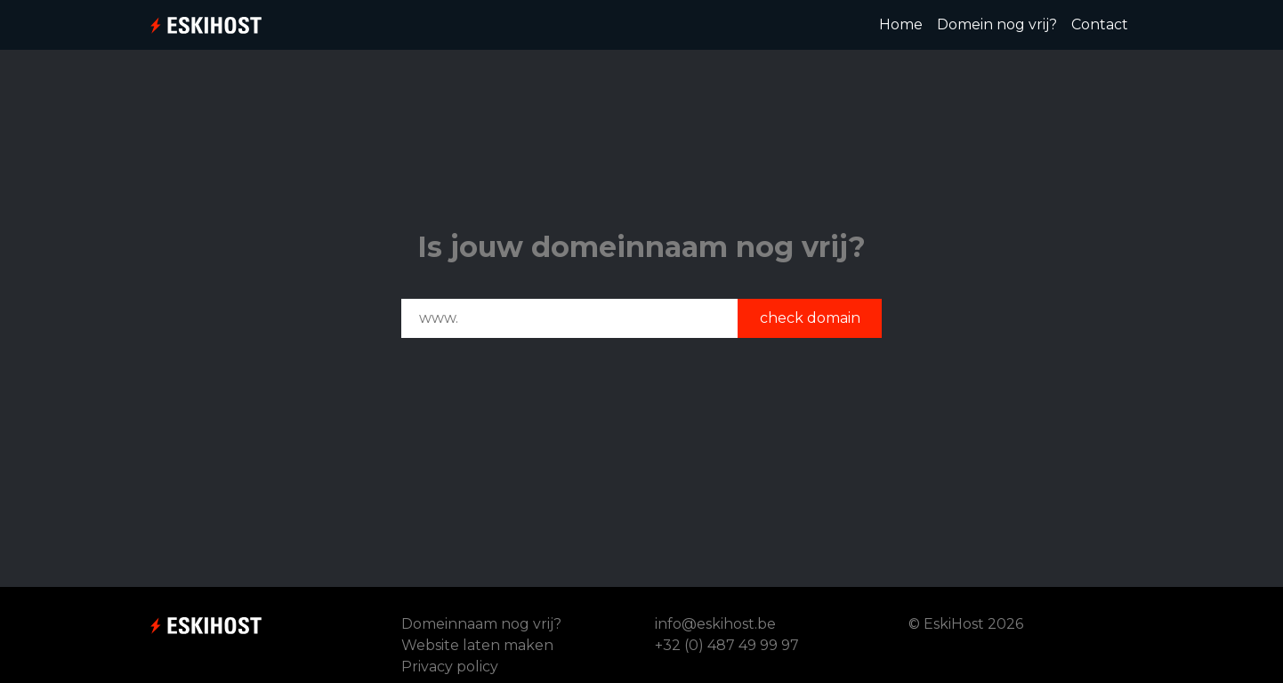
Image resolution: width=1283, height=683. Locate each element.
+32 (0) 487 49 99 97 (727, 645)
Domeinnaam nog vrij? (481, 623)
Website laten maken (477, 645)
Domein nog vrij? (997, 24)
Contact (1099, 24)
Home (904, 23)
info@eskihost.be (715, 623)
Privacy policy (449, 666)
